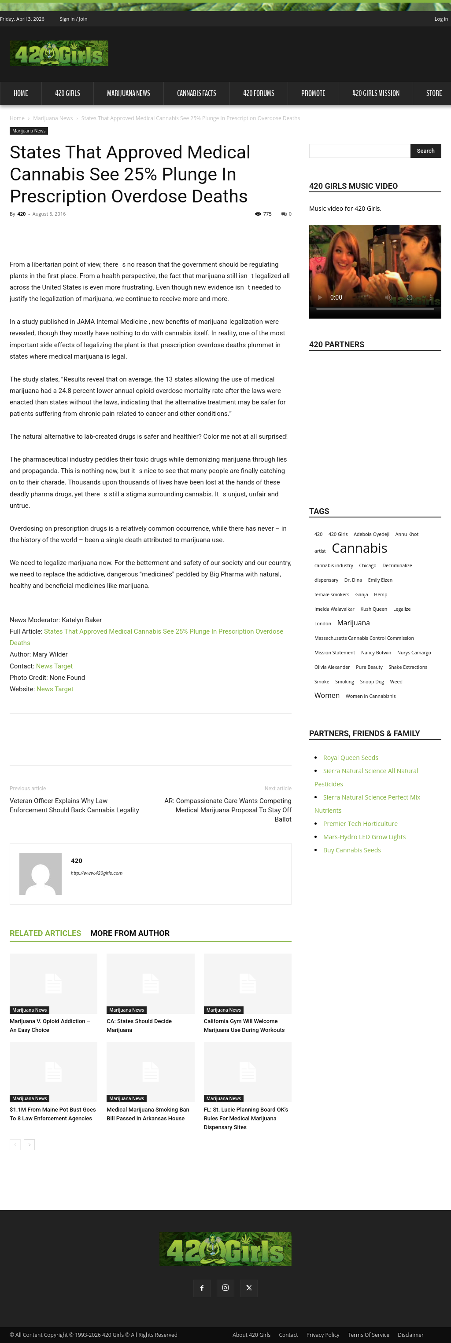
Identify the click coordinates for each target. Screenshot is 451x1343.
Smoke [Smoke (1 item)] (321, 682)
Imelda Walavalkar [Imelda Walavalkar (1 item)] (334, 609)
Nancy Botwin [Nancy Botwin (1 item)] (376, 652)
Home (21, 93)
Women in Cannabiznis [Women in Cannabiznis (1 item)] (371, 696)
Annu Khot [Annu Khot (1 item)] (407, 534)
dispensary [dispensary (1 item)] (326, 580)
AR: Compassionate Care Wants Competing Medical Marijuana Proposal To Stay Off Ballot (228, 810)
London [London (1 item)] (322, 623)
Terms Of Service (368, 1335)
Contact (288, 1335)
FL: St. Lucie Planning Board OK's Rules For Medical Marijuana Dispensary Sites (246, 1118)
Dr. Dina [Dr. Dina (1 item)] (353, 580)
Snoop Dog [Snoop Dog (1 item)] (372, 682)
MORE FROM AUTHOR (130, 933)
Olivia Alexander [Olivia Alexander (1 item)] (332, 667)
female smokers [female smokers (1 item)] (331, 594)
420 (21, 213)
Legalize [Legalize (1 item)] (402, 609)
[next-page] (29, 1144)
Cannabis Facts (196, 93)
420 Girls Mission (375, 93)
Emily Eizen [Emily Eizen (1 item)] (380, 580)
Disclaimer (411, 1335)
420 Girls (67, 93)
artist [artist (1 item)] (320, 551)
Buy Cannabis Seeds (352, 850)
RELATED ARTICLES (45, 933)
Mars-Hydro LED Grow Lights (364, 837)
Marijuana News (128, 93)
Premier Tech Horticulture (360, 823)
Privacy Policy (323, 1335)
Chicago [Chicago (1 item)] (368, 565)
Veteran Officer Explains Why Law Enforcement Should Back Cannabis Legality (74, 805)
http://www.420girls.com (96, 873)
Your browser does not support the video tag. (375, 266)
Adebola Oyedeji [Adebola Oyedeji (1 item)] (371, 534)
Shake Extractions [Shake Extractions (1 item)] (407, 667)
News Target (54, 666)
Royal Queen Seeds (350, 757)
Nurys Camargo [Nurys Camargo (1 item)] (414, 652)
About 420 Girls (251, 1335)
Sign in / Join (74, 18)
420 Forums (258, 93)
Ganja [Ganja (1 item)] (361, 594)
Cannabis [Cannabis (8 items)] (359, 548)
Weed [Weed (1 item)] (396, 682)
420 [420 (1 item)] (318, 534)
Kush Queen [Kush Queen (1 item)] (374, 609)
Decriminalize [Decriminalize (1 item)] (397, 565)
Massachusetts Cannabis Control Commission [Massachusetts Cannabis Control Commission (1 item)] (364, 638)
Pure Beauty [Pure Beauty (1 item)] (369, 667)
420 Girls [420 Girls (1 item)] (338, 534)
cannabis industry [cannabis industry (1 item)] (333, 565)
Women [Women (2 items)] (327, 695)
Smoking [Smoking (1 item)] (344, 682)
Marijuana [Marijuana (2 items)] (353, 622)
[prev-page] (15, 1144)
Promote (313, 93)
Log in (441, 18)
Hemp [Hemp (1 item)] (380, 594)
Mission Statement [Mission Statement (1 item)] (334, 652)
